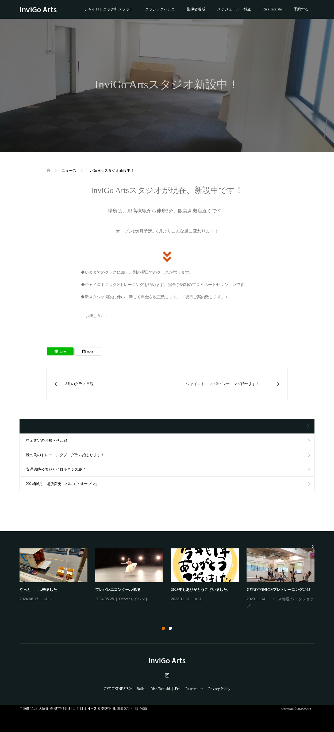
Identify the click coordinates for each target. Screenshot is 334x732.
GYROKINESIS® (118, 689)
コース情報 (279, 599)
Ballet (141, 689)
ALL (47, 599)
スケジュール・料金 (234, 9)
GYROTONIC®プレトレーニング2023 (278, 590)
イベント (141, 599)
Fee (177, 689)
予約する (301, 9)
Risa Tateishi (272, 9)
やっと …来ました (38, 590)
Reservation (194, 689)
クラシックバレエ (160, 9)
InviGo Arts (42, 9)
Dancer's (125, 599)
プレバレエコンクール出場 (117, 590)
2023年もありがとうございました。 (201, 590)
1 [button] (163, 628)
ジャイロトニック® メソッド (108, 9)
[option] (171, 579)
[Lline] (60, 351)
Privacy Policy (219, 689)
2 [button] (170, 628)
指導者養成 (196, 9)
